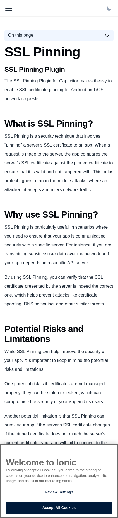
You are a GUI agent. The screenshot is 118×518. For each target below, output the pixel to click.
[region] (59, 481)
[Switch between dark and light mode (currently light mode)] (109, 8)
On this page (20, 35)
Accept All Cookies (59, 507)
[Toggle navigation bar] (8, 8)
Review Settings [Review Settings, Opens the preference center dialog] (59, 492)
